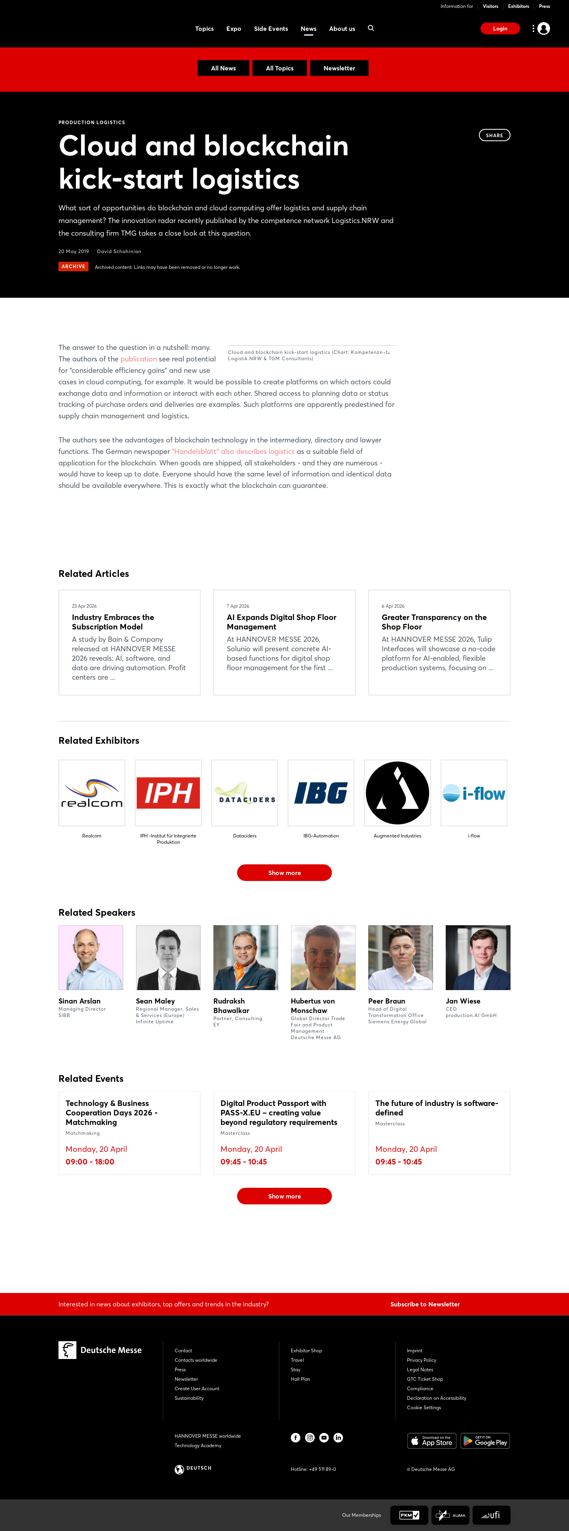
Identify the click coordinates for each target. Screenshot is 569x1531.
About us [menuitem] (342, 28)
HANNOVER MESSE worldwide (208, 1436)
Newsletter (339, 68)
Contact (183, 1350)
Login (500, 28)
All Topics (280, 68)
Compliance (420, 1388)
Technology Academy (198, 1445)
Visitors (490, 6)
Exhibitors (518, 6)
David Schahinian (119, 251)
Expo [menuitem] (233, 28)
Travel (297, 1360)
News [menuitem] (309, 28)
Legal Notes (420, 1369)
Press (544, 6)
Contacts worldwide (196, 1360)
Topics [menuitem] (204, 28)
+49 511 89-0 (322, 1469)
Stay (295, 1369)
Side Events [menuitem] (271, 28)
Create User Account (197, 1388)
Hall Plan (300, 1379)
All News (223, 68)
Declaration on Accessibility (436, 1398)
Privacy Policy (421, 1360)
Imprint (414, 1350)
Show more (284, 930)
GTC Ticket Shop (425, 1379)
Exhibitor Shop (306, 1350)
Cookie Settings (424, 1407)
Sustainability (189, 1398)
